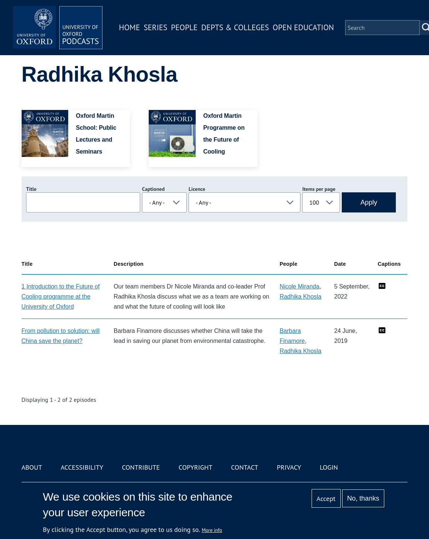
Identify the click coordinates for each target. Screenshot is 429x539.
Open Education (303, 27)
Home (129, 27)
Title (31, 189)
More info (212, 530)
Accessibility (82, 467)
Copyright (195, 467)
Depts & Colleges (235, 27)
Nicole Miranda (299, 286)
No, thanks (363, 498)
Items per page (318, 189)
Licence (197, 189)
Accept (325, 498)
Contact (244, 467)
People (184, 27)
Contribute (141, 467)
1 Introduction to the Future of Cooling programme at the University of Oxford (61, 296)
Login (329, 467)
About (32, 467)
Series (155, 27)
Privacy (289, 467)
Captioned (153, 189)
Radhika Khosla (300, 296)
